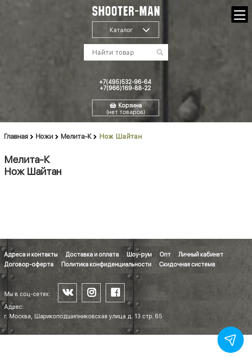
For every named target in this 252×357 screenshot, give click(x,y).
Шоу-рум (139, 254)
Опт (165, 254)
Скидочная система (187, 264)
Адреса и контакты (31, 254)
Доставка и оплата (92, 254)
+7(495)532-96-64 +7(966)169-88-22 (125, 85)
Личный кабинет (200, 254)
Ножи (44, 136)
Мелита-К (76, 136)
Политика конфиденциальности (106, 264)
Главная (16, 136)
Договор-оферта (28, 264)
